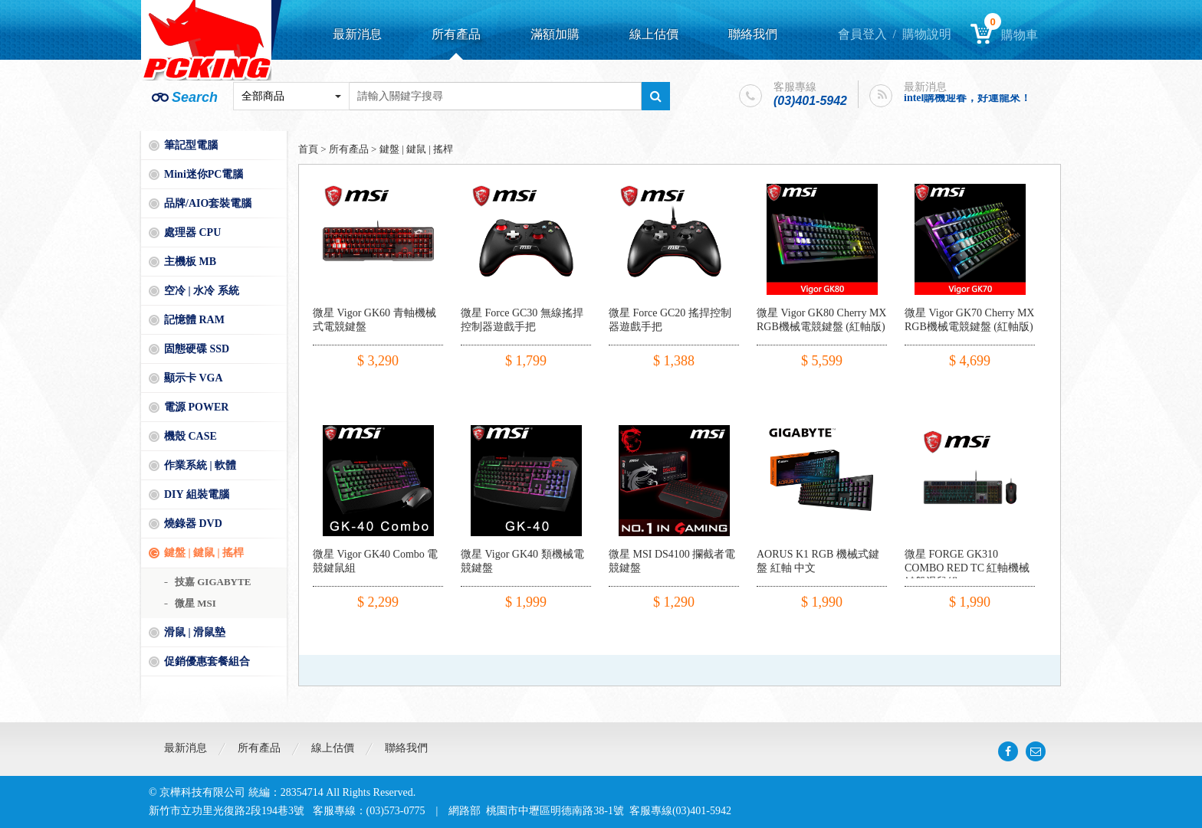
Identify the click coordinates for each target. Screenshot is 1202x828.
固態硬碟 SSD (196, 349)
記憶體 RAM (194, 320)
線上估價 (653, 34)
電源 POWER (196, 407)
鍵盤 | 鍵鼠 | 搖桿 (204, 552)
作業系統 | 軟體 (200, 465)
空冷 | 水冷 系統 (201, 290)
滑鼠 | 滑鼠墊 (194, 632)
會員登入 (862, 34)
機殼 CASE (190, 436)
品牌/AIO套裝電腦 (207, 203)
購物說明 (926, 34)
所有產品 (456, 34)
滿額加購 (555, 34)
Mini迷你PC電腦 (203, 174)
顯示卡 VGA (193, 378)
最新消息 (357, 34)
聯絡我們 (752, 34)
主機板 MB (190, 261)
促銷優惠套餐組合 (207, 661)
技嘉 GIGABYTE (213, 581)
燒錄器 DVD (193, 523)
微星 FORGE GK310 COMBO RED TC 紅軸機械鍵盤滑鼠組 (967, 567)
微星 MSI (195, 603)
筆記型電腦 (191, 145)
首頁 (308, 149)
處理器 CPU (192, 232)
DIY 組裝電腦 (196, 494)
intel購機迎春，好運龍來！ (967, 97)
